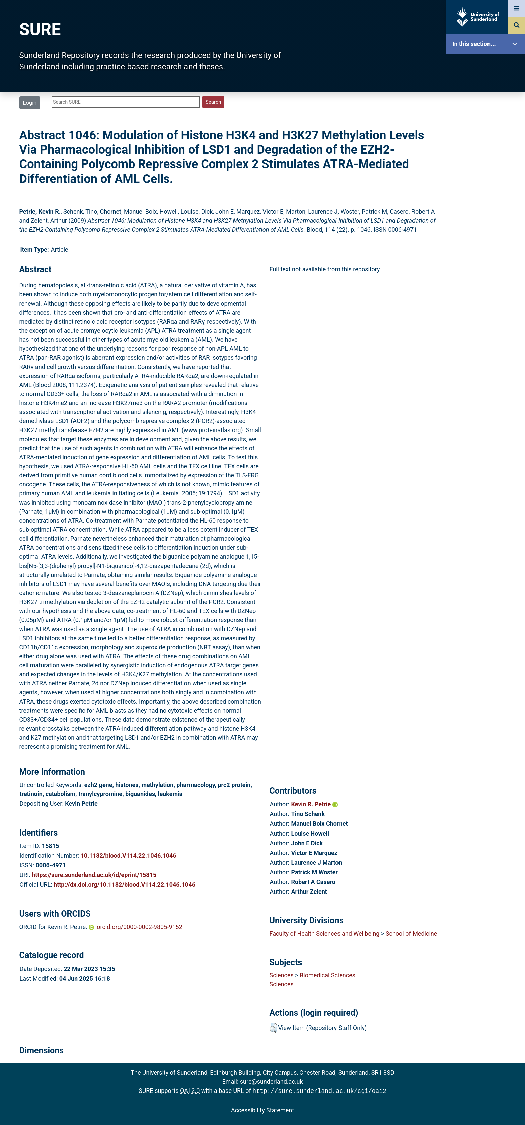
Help (487, 235)
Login (29, 102)
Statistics (487, 192)
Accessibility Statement (262, 1109)
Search (487, 150)
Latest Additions (487, 171)
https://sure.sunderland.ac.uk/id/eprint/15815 (94, 874)
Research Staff (487, 213)
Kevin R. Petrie (314, 804)
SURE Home (487, 65)
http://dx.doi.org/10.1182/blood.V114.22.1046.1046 (124, 884)
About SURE (487, 107)
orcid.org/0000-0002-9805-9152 (139, 926)
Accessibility (487, 256)
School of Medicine (411, 933)
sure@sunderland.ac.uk (271, 1081)
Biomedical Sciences (327, 975)
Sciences (281, 975)
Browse (487, 129)
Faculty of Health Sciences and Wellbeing (324, 933)
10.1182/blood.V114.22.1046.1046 (128, 855)
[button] (273, 1028)
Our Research (487, 86)
